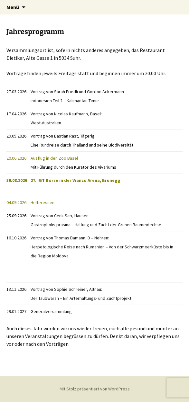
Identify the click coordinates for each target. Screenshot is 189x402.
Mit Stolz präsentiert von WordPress (95, 389)
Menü (12, 7)
